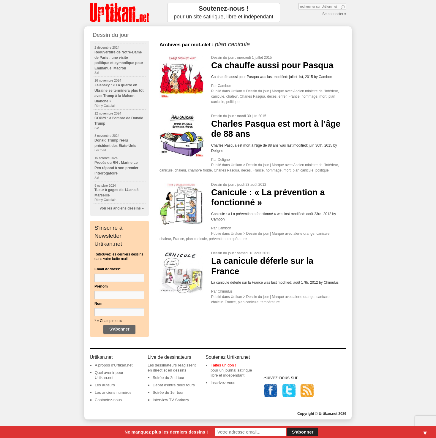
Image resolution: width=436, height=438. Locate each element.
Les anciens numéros (113, 392)
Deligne (224, 160)
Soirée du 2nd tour (168, 377)
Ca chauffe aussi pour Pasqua (272, 65)
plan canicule (303, 170)
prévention (217, 239)
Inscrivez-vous (223, 382)
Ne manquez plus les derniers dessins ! (166, 431)
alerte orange (304, 233)
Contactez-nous (108, 400)
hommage (309, 96)
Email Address (107, 269)
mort (322, 96)
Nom (98, 303)
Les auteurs (105, 385)
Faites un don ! (223, 365)
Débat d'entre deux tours (174, 385)
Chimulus (225, 291)
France (293, 96)
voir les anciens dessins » (122, 208)
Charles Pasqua (252, 96)
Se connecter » (334, 14)
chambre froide (200, 170)
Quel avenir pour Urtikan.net (109, 375)
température (237, 239)
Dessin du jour (222, 57)
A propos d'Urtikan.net (114, 365)
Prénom (101, 286)
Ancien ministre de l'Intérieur (315, 91)
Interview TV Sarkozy (171, 400)
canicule (217, 96)
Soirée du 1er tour (168, 392)
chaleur (232, 96)
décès (272, 96)
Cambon (224, 86)
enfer (283, 96)
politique (233, 102)
